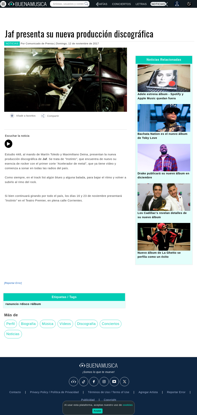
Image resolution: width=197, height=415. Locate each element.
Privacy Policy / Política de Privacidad (54, 392)
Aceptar (97, 411)
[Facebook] (94, 381)
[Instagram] (104, 381)
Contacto (15, 392)
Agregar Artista (148, 392)
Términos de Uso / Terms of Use (108, 392)
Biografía (28, 324)
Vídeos (65, 324)
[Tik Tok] (83, 381)
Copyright (110, 399)
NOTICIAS (12, 43)
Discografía (86, 324)
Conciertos (121, 4)
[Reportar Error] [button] (13, 283)
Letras (141, 4)
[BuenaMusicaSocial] (73, 381)
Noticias (158, 4)
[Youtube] (114, 381)
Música (47, 324)
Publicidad (88, 399)
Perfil (10, 324)
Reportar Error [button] (176, 392)
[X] (124, 381)
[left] (97, 4)
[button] (50, 116)
